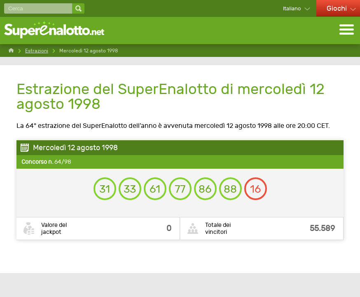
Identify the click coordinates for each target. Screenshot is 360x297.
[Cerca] (38, 8)
